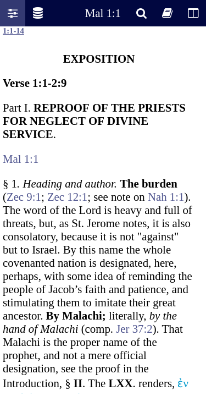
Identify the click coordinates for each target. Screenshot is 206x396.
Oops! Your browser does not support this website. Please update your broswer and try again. (103, 210)
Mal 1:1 (103, 13)
